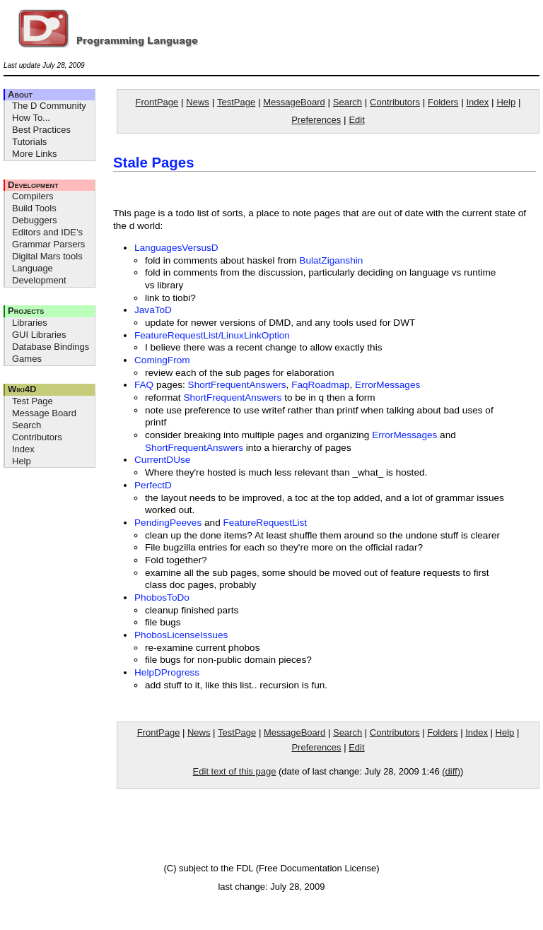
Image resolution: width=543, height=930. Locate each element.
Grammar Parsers (48, 244)
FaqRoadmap (320, 384)
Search (26, 425)
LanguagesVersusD (176, 247)
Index (23, 449)
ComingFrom (162, 360)
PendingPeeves (168, 522)
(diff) (451, 771)
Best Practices (41, 129)
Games (27, 358)
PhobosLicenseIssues (181, 635)
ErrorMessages (387, 384)
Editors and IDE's (47, 232)
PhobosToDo (161, 597)
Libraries (29, 322)
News (197, 102)
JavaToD (153, 310)
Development (33, 184)
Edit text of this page (234, 771)
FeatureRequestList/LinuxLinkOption (212, 335)
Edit (356, 119)
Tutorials (29, 141)
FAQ (143, 384)
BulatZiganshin (331, 260)
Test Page (32, 401)
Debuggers (34, 220)
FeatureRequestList (265, 522)
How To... (31, 117)
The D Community (49, 105)
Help (21, 461)
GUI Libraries (39, 334)
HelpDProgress (166, 672)
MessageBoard (294, 102)
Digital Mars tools (47, 256)
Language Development (39, 274)
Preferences (316, 119)
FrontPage (157, 102)
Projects (26, 310)
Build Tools (34, 208)
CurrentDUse (162, 459)
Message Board (44, 413)
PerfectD (153, 485)
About (20, 94)
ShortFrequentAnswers (237, 384)
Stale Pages (153, 162)
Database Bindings (50, 346)
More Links (34, 153)
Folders (443, 102)
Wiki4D (22, 389)
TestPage (236, 102)
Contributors (37, 437)
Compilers (33, 196)
